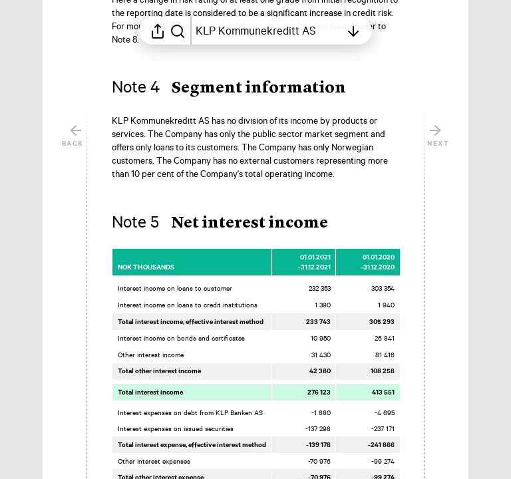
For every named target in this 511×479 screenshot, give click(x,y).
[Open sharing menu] (158, 31)
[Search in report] (178, 31)
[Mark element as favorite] (413, 122)
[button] (239, 88)
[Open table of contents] (268, 31)
